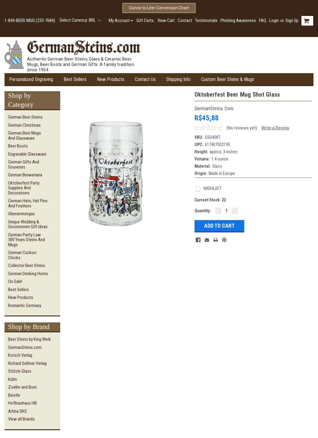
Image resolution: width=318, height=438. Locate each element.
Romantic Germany (24, 305)
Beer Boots (18, 146)
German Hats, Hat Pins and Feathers (28, 203)
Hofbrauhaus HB (22, 403)
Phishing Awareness (238, 20)
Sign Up (291, 20)
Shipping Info (178, 79)
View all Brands (21, 419)
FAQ (262, 20)
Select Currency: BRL (80, 20)
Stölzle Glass (19, 371)
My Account (121, 20)
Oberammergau (21, 213)
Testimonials (206, 20)
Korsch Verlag (20, 355)
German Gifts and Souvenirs (23, 164)
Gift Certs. (145, 20)
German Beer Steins (25, 117)
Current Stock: (210, 199)
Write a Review (275, 128)
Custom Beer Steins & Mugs (227, 79)
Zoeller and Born (22, 387)
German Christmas (24, 125)
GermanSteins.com (25, 347)
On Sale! (15, 281)
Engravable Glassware (27, 154)
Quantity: (203, 210)
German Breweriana (25, 175)
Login (274, 20)
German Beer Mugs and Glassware (24, 135)
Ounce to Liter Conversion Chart (159, 7)
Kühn (12, 379)
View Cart (166, 20)
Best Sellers (75, 79)
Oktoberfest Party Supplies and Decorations (23, 188)
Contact (185, 20)
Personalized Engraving (31, 79)
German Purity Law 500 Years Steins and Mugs (26, 239)
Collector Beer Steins (26, 265)
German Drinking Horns (28, 273)
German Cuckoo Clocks (22, 255)
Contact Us (145, 79)
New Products (110, 79)
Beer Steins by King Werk (29, 339)
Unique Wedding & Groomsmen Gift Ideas (28, 224)
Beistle (14, 395)
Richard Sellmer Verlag (27, 363)
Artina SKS (17, 411)
